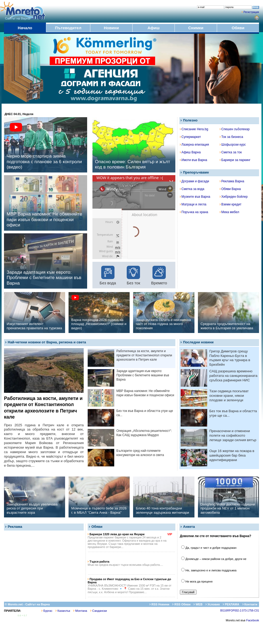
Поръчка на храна (194, 212)
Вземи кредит (230, 204)
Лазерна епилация (194, 144)
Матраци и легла (193, 204)
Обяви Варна (230, 189)
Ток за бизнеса (231, 137)
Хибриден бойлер (234, 197)
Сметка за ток (231, 152)
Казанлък (63, 610)
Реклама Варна (232, 181)
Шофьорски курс (233, 144)
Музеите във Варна (195, 197)
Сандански (98, 610)
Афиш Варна (190, 152)
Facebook (252, 620)
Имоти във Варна (193, 160)
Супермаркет (190, 137)
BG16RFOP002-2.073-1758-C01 (239, 610)
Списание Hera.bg (194, 129)
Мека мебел (229, 212)
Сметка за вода (192, 189)
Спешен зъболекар (235, 129)
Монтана (80, 610)
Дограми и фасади (194, 181)
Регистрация (251, 12)
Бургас (46, 610)
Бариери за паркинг (235, 160)
